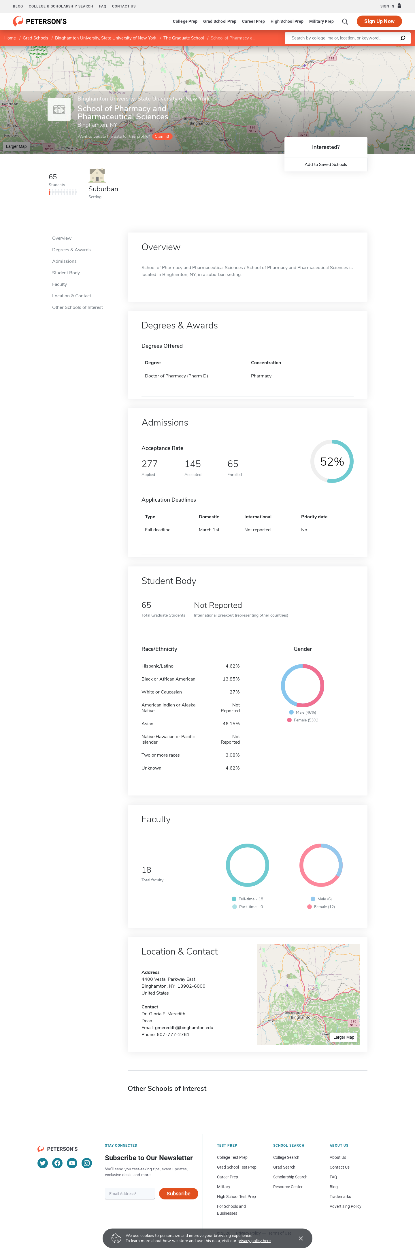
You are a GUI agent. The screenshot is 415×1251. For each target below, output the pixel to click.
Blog (18, 6)
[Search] (345, 21)
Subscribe (178, 1193)
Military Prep (321, 21)
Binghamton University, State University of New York (105, 38)
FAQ (102, 6)
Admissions (64, 261)
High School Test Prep (236, 1196)
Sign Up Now (379, 21)
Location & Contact (71, 296)
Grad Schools (35, 38)
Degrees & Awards (71, 250)
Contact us (124, 6)
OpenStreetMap (376, 49)
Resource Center (288, 1186)
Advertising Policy (345, 1206)
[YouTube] (72, 1163)
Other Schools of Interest (77, 307)
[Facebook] (57, 1163)
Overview (61, 238)
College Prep (185, 21)
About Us (338, 1157)
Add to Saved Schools (326, 164)
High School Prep (287, 21)
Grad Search (284, 1167)
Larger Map (16, 146)
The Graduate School (183, 38)
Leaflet (345, 49)
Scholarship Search (290, 1177)
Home (10, 38)
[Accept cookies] (296, 1238)
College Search (286, 1157)
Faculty (59, 284)
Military (223, 1186)
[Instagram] (87, 1163)
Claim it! (162, 136)
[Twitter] (42, 1163)
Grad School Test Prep (236, 1167)
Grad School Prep (219, 21)
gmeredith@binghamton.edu (184, 1028)
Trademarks (340, 1196)
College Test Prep (232, 1157)
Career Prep (253, 21)
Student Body (66, 273)
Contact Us (340, 1167)
